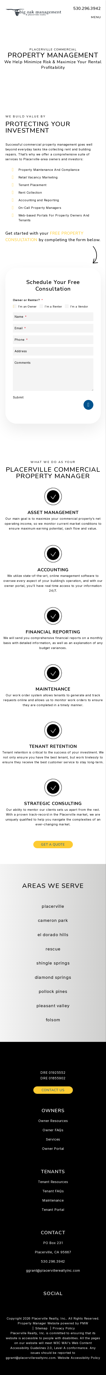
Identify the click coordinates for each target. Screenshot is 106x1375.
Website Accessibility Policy (79, 1358)
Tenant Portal (53, 1210)
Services (53, 1139)
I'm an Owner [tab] (27, 306)
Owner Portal (53, 1149)
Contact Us (53, 1090)
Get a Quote (53, 844)
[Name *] (53, 316)
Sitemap (41, 1328)
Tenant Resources (53, 1182)
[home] (33, 12)
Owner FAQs (53, 1130)
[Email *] (53, 328)
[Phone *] (53, 339)
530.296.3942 (87, 8)
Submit (18, 397)
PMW (84, 1323)
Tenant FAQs (53, 1191)
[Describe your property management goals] (53, 374)
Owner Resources (53, 1121)
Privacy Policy (64, 1328)
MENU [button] (96, 17)
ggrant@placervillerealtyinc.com (53, 1270)
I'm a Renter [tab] (53, 306)
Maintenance (53, 1200)
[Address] (53, 351)
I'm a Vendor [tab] (79, 306)
